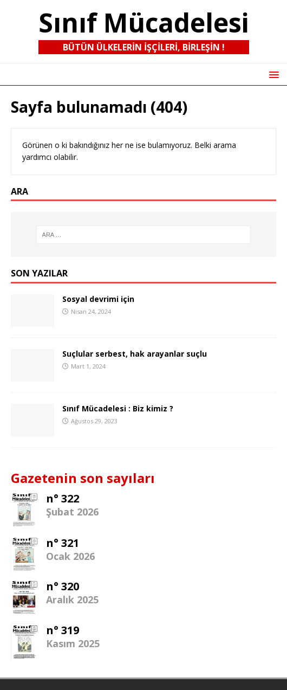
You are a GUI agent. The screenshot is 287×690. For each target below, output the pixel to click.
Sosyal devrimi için (98, 299)
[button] (272, 74)
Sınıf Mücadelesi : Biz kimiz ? (117, 408)
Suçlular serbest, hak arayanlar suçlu (134, 354)
